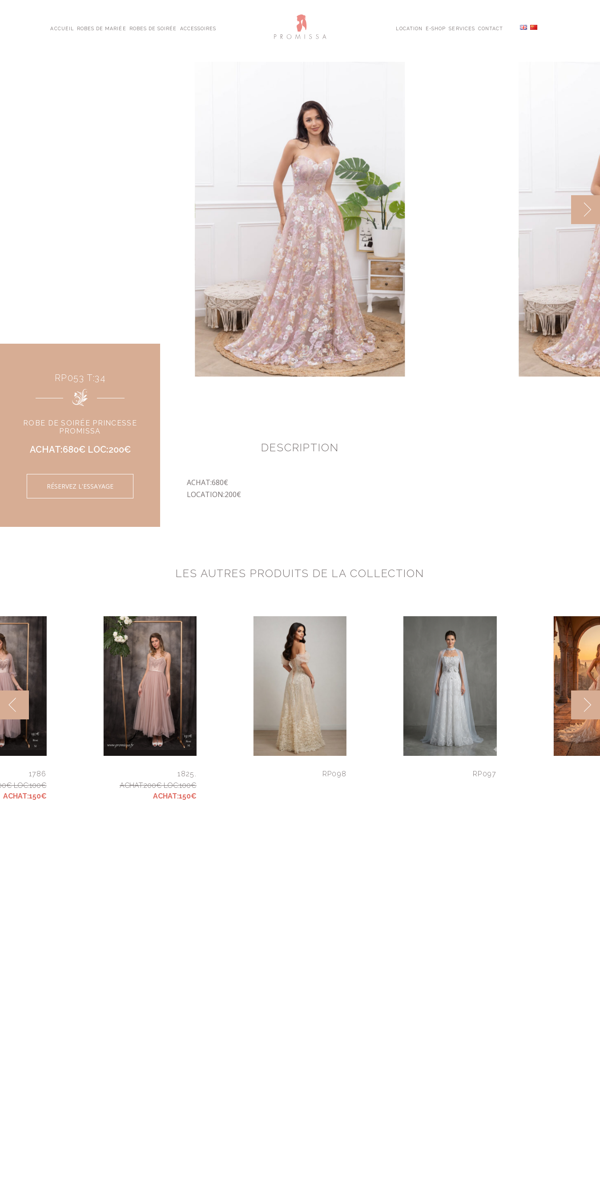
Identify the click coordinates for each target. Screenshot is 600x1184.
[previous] (14, 704)
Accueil (61, 28)
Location (409, 28)
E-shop (436, 28)
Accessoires (198, 28)
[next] (585, 209)
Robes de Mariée (101, 28)
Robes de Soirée (153, 28)
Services (462, 28)
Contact (490, 28)
